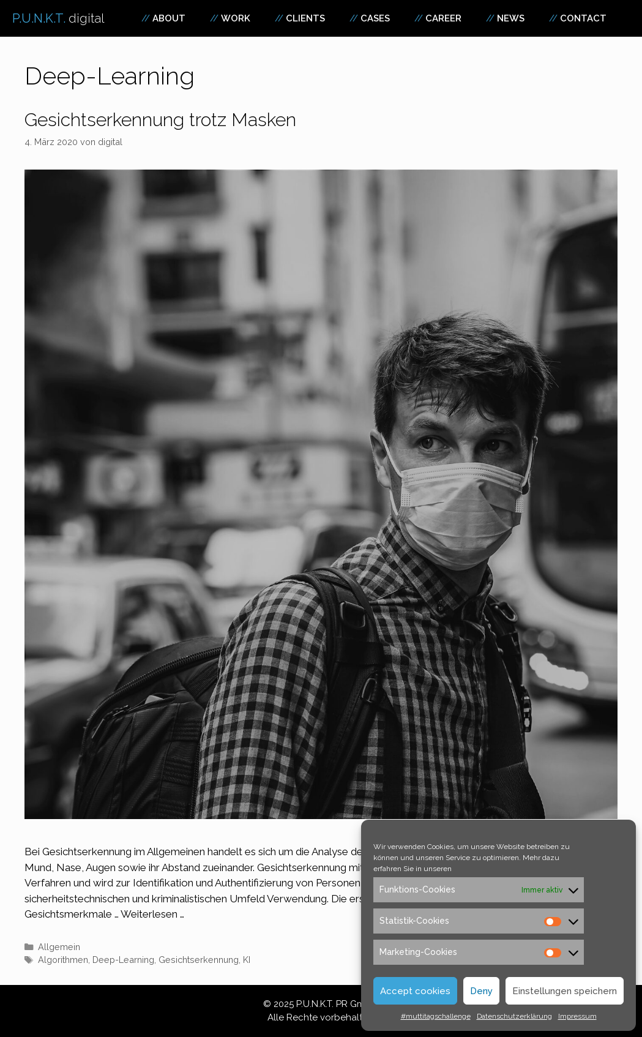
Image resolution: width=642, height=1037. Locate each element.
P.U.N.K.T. (58, 18)
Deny (481, 991)
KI (246, 959)
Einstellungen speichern (564, 991)
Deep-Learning (123, 959)
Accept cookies (415, 991)
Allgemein (59, 947)
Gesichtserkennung (199, 959)
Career (443, 18)
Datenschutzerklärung (514, 1016)
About (168, 18)
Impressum (577, 1016)
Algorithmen (63, 959)
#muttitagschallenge (436, 1016)
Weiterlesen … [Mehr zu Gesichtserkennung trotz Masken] (152, 914)
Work (235, 18)
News (510, 18)
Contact (583, 18)
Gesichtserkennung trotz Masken (160, 119)
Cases (375, 18)
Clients (305, 18)
